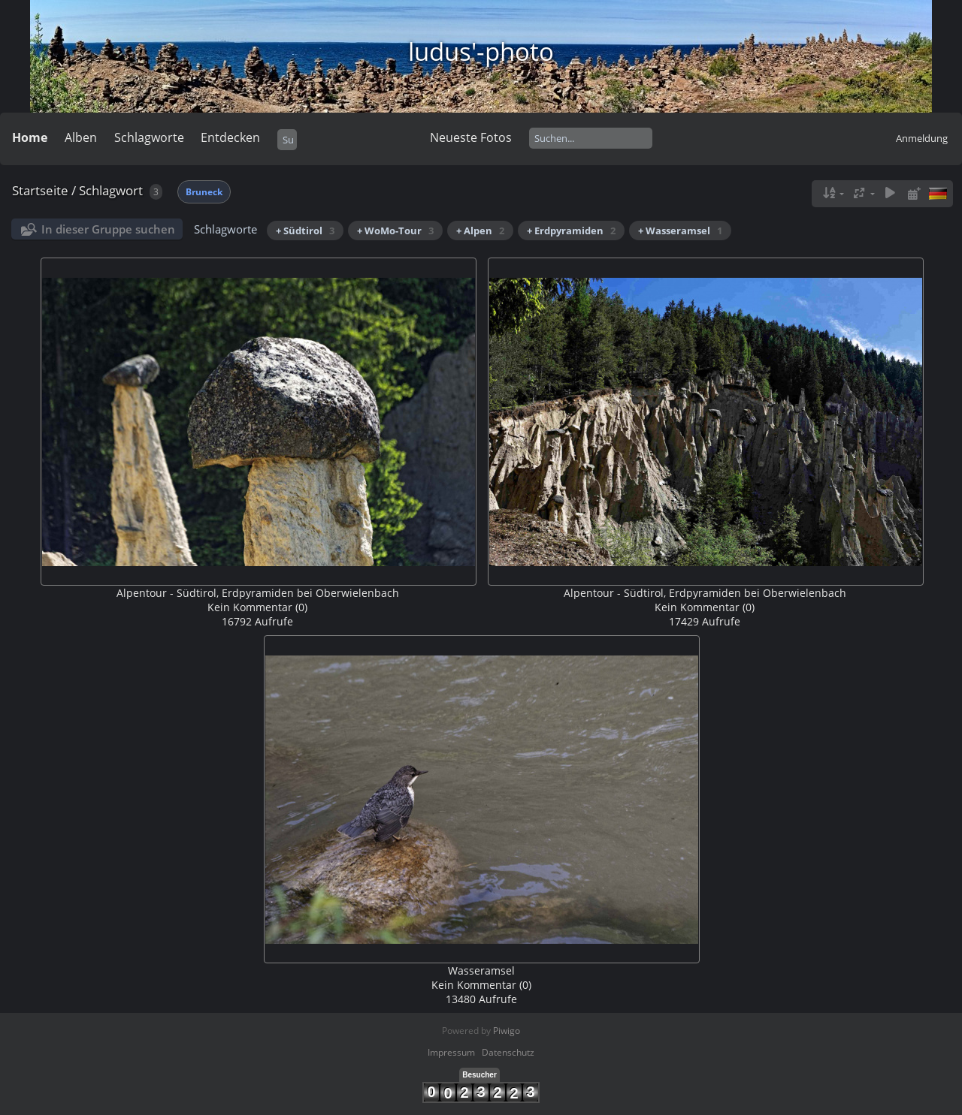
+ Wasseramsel (680, 230)
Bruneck (204, 191)
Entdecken (230, 137)
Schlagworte (149, 137)
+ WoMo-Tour (395, 230)
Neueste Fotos (471, 137)
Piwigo (506, 1030)
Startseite (40, 190)
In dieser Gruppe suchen (108, 229)
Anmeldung (922, 138)
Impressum (451, 1052)
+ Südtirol (305, 230)
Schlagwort (111, 190)
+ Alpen (480, 230)
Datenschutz (508, 1052)
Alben (81, 137)
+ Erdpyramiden (571, 230)
